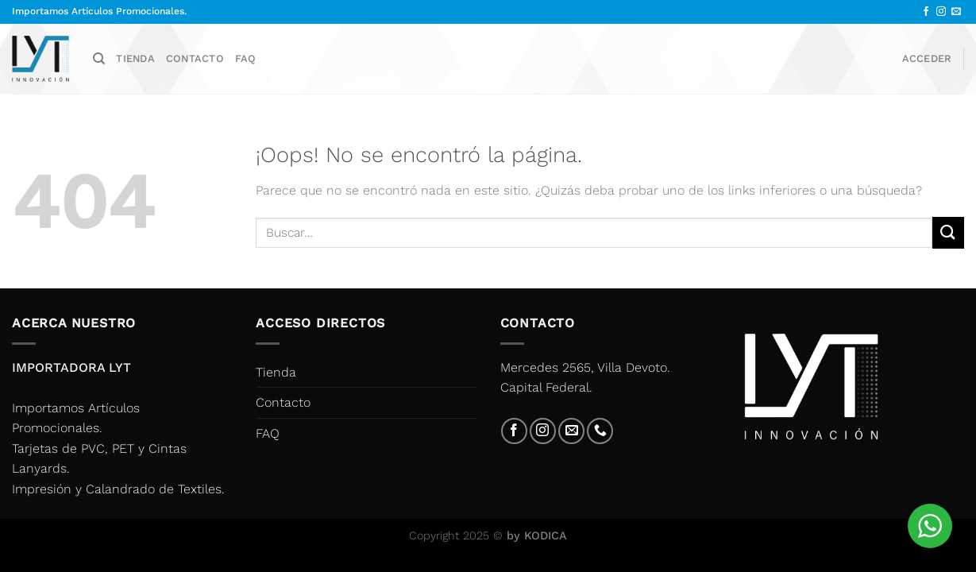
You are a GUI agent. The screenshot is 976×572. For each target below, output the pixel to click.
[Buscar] (99, 59)
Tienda (135, 58)
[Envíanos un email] (956, 11)
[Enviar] (948, 232)
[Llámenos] (600, 431)
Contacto (195, 58)
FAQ (246, 58)
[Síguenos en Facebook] (926, 11)
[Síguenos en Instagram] (941, 11)
